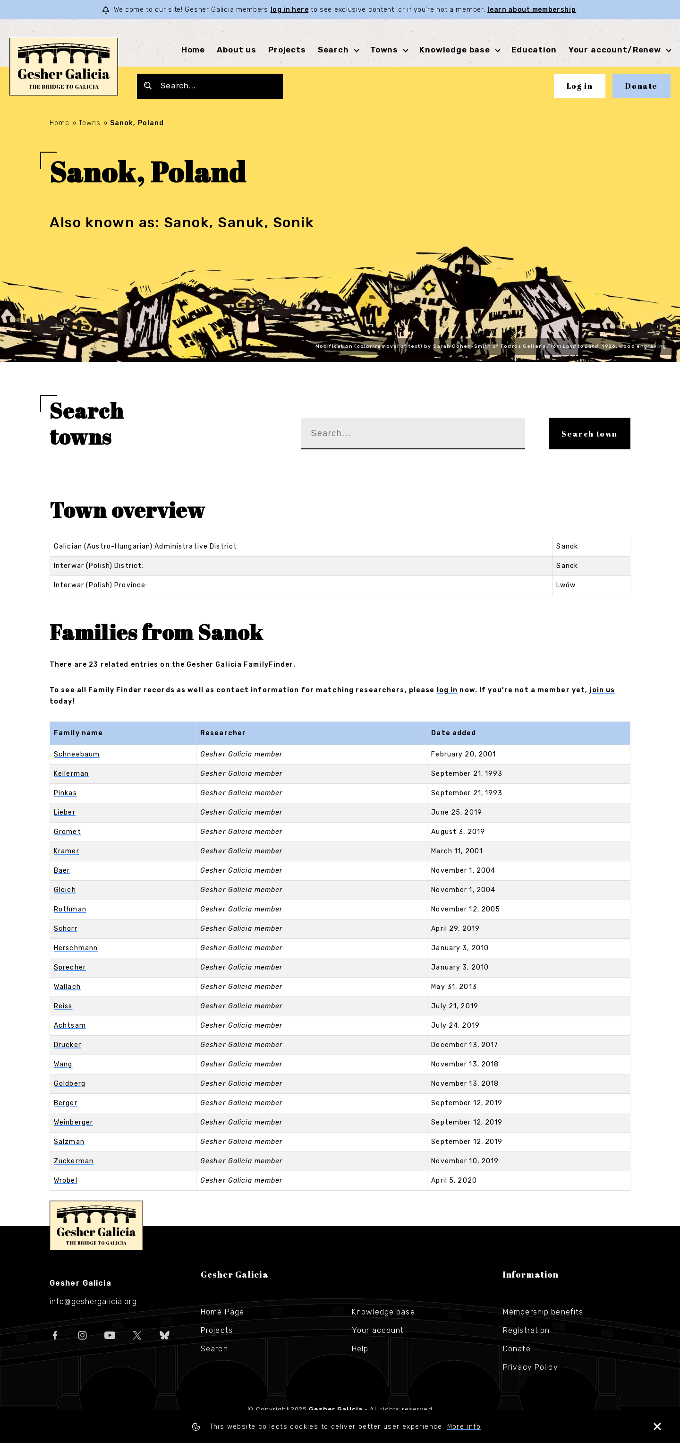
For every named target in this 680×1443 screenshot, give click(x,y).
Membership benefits (543, 1311)
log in (447, 690)
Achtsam (70, 1026)
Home (193, 49)
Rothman (70, 909)
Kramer (66, 851)
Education (534, 49)
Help (360, 1348)
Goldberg (69, 1084)
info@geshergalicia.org (93, 1301)
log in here (290, 10)
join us (602, 690)
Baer (62, 871)
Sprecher (70, 967)
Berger (65, 1103)
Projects (287, 49)
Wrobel (65, 1181)
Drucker (67, 1045)
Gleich (65, 890)
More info (464, 1427)
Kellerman (71, 774)
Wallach (67, 987)
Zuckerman (74, 1161)
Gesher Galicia (96, 1226)
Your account (378, 1330)
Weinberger (73, 1122)
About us (236, 49)
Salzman (69, 1142)
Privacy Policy (530, 1367)
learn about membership (531, 10)
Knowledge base (454, 49)
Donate (641, 86)
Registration (526, 1330)
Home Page (222, 1311)
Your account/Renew (615, 49)
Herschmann (76, 948)
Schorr (65, 929)
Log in (580, 86)
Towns (384, 49)
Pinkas (65, 793)
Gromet (67, 832)
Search (333, 49)
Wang (63, 1064)
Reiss (63, 1006)
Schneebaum (77, 754)
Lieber (65, 812)
